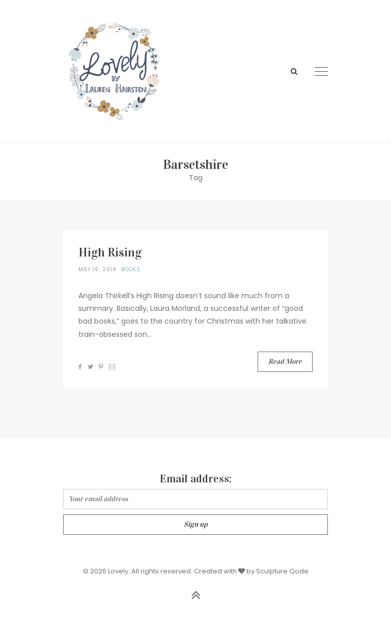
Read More (285, 361)
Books (131, 269)
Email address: (196, 478)
